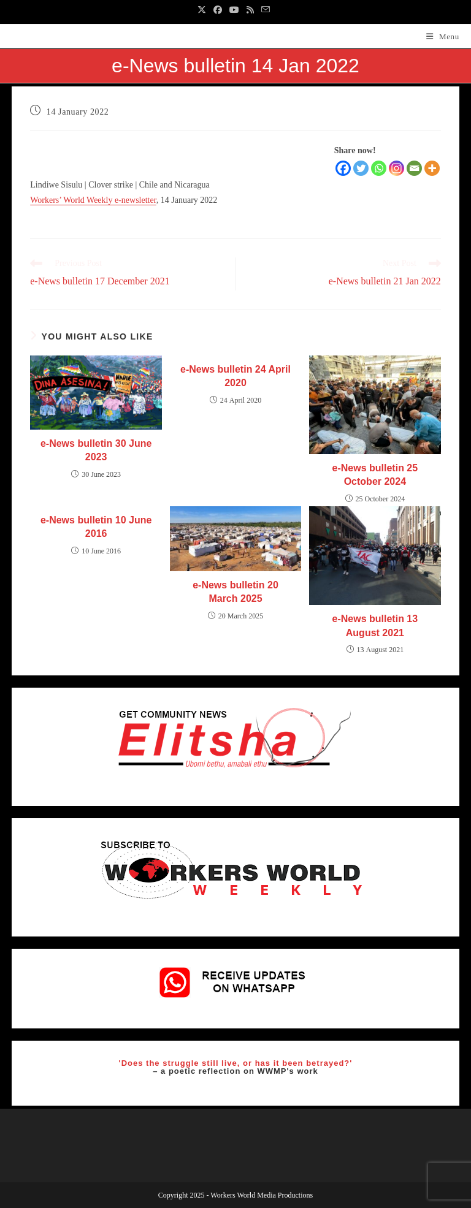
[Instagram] (396, 168)
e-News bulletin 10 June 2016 (95, 527)
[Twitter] (361, 168)
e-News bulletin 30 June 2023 (95, 450)
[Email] (414, 168)
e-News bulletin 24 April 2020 (235, 376)
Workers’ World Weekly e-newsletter (93, 200)
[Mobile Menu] (442, 36)
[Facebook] (343, 168)
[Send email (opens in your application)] (266, 10)
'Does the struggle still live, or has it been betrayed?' (236, 1063)
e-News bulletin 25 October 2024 (375, 475)
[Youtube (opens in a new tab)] (234, 10)
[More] (432, 168)
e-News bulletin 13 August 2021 (375, 625)
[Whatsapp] (378, 168)
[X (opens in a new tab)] (203, 10)
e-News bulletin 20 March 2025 (235, 592)
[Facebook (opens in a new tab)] (218, 10)
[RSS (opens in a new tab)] (250, 10)
